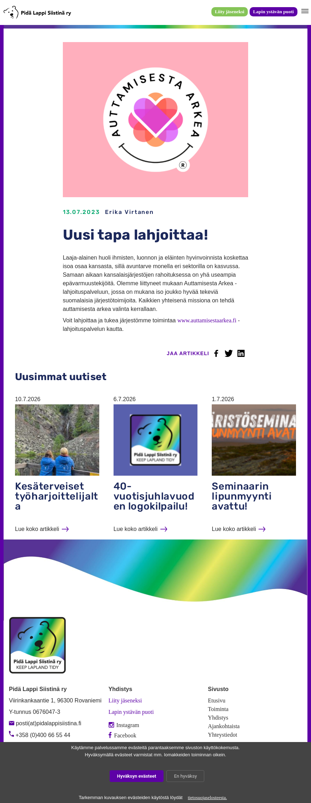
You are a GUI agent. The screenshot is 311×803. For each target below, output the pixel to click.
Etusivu (216, 700)
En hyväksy (185, 776)
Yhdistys (218, 718)
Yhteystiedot (222, 735)
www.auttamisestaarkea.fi (206, 320)
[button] (304, 11)
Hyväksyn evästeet (136, 776)
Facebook (216, 353)
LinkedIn (241, 353)
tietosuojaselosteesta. (207, 797)
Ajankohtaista (224, 726)
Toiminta (218, 709)
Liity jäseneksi (230, 11)
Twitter (228, 353)
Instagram (124, 725)
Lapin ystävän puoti (273, 11)
